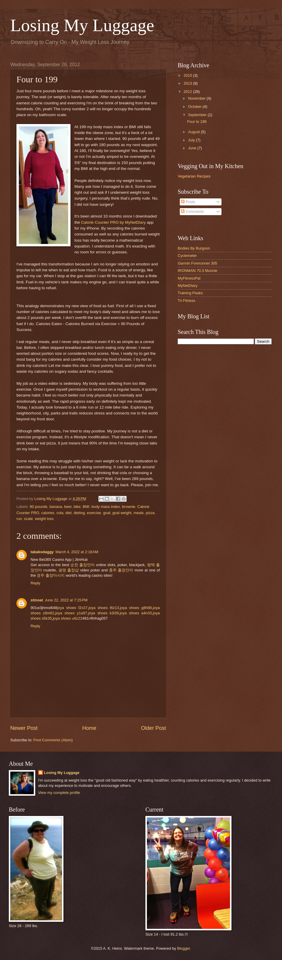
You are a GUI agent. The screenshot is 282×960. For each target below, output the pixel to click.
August (194, 132)
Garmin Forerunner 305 (197, 263)
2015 (188, 75)
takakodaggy (42, 552)
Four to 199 (197, 121)
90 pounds (38, 506)
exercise (94, 513)
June (192, 148)
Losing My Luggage (82, 25)
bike (77, 506)
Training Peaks (190, 293)
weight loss (44, 518)
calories (47, 513)
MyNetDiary (187, 285)
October (195, 106)
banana (55, 506)
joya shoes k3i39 (103, 613)
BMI (86, 506)
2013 (188, 83)
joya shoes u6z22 (67, 618)
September (198, 115)
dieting (79, 513)
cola (59, 513)
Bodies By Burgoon (194, 248)
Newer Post (24, 728)
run (19, 518)
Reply (35, 583)
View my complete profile (59, 792)
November (197, 98)
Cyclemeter (187, 255)
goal (106, 513)
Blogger (183, 948)
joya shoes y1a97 (71, 613)
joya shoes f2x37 (72, 608)
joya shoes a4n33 (136, 613)
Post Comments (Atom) (53, 740)
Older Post (153, 728)
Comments (192, 211)
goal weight (121, 513)
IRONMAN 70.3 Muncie (197, 270)
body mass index (106, 506)
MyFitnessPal (189, 278)
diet (69, 513)
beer (68, 506)
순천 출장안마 (82, 565)
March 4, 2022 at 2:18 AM (77, 552)
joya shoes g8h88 (136, 608)
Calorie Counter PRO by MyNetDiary (113, 222)
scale (28, 518)
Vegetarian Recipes (194, 176)
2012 (188, 91)
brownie (128, 506)
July (192, 140)
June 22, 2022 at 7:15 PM (66, 600)
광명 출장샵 (68, 570)
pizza (150, 513)
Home (89, 728)
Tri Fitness (186, 300)
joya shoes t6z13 (103, 608)
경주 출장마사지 (51, 575)
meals (139, 513)
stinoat (37, 600)
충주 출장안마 (121, 570)
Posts (188, 202)
